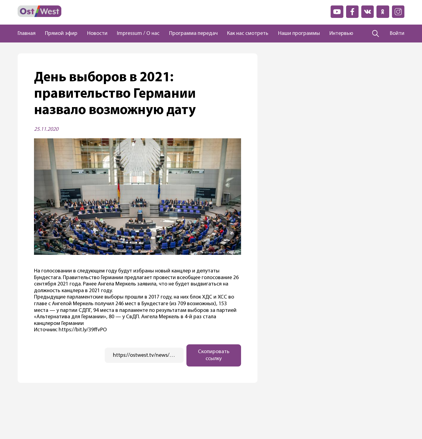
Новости (97, 33)
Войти (397, 33)
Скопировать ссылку (214, 355)
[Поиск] (376, 33)
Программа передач (193, 33)
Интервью (341, 33)
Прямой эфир (61, 33)
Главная (27, 33)
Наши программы (299, 33)
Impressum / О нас (138, 33)
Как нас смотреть (247, 33)
